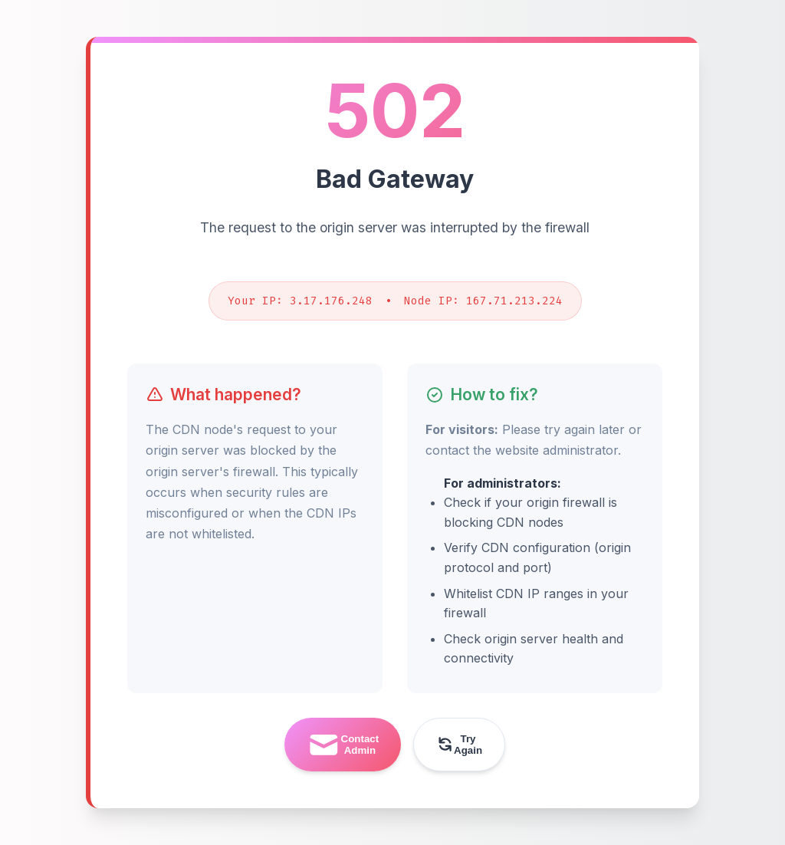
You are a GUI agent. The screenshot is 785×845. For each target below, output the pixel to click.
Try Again (459, 744)
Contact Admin (343, 745)
